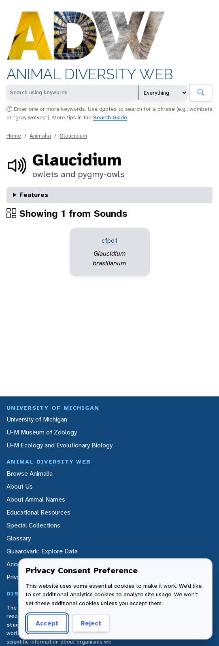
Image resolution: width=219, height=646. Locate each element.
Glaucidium (73, 135)
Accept (47, 623)
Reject (91, 623)
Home (13, 135)
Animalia (40, 135)
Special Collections (33, 525)
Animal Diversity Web (89, 74)
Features (34, 195)
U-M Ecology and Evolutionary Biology (59, 445)
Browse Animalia (29, 473)
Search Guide (110, 117)
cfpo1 (109, 240)
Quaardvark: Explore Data (42, 551)
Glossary (18, 538)
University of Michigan (36, 419)
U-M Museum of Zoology (41, 432)
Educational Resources (38, 512)
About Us (19, 486)
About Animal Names (35, 499)
